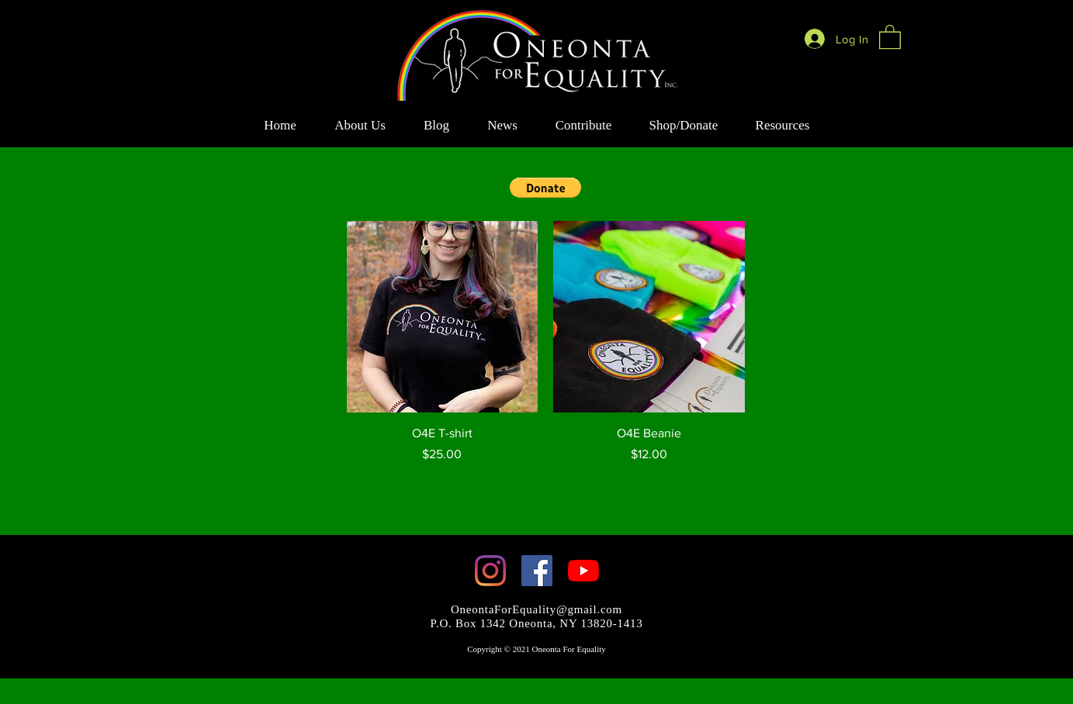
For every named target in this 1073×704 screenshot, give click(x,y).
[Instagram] (490, 570)
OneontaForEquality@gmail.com (536, 609)
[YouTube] (583, 570)
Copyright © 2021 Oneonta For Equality (536, 649)
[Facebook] (536, 570)
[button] (890, 36)
